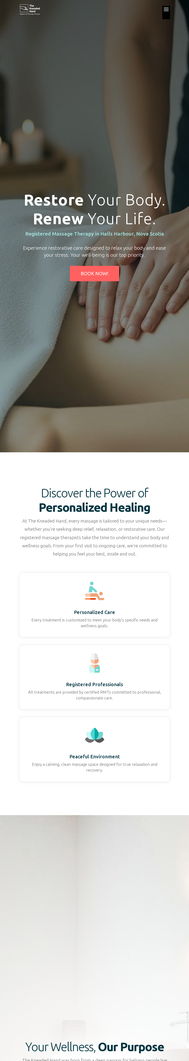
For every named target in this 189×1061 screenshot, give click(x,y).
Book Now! (94, 273)
